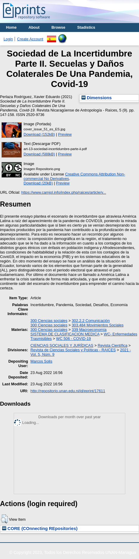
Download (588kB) (39, 154)
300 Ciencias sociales (48, 320)
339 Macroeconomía (89, 329)
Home (11, 27)
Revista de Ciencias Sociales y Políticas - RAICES (73, 350)
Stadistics (86, 27)
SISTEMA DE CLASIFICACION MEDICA (64, 334)
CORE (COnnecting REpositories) (40, 528)
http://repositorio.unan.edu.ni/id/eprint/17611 (67, 391)
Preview (65, 134)
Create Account (30, 39)
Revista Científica (112, 345)
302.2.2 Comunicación (90, 320)
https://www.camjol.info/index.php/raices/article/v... (63, 192)
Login (8, 39)
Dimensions (96, 97)
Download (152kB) (39, 134)
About (34, 27)
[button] (4, 518)
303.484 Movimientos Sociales (97, 325)
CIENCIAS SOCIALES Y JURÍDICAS (61, 345)
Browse (58, 27)
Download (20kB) (38, 183)
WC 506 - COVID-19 (73, 338)
